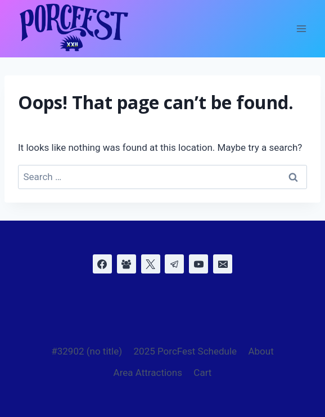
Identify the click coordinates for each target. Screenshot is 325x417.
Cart (202, 372)
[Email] (222, 263)
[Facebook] (102, 263)
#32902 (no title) (86, 351)
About (260, 351)
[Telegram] (174, 263)
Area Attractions (148, 372)
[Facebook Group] (126, 263)
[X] (150, 263)
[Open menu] (301, 29)
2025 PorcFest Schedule (185, 351)
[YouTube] (198, 263)
